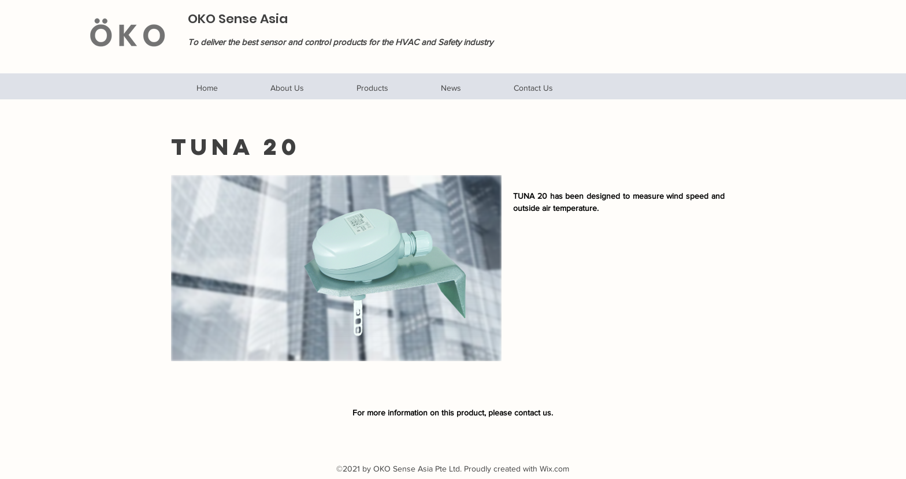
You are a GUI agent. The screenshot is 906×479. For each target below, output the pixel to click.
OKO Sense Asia (238, 19)
